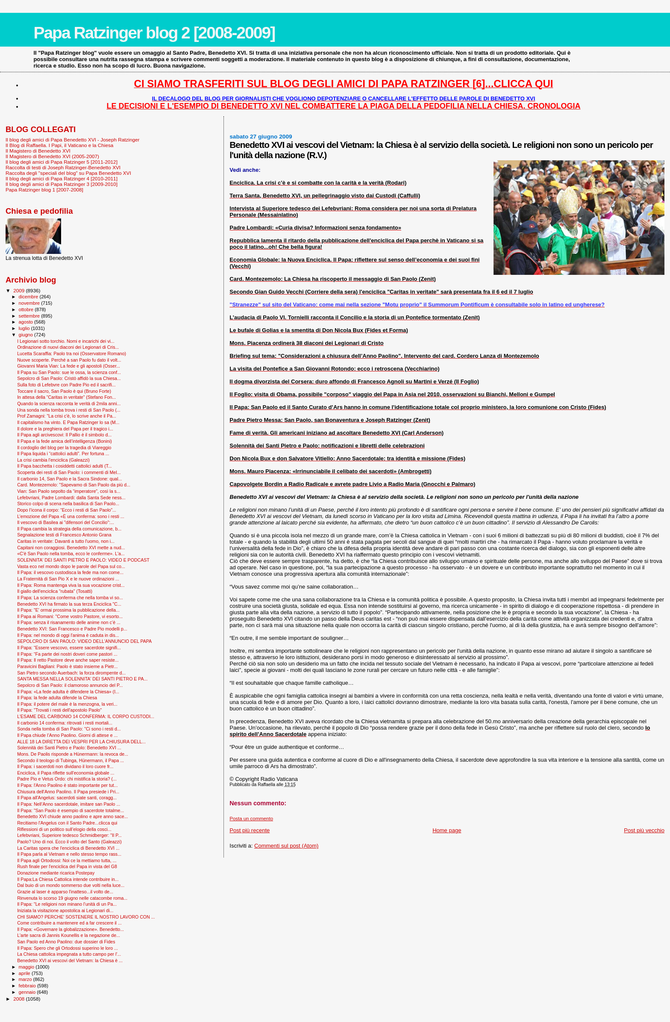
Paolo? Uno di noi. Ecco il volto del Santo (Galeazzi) (69, 841)
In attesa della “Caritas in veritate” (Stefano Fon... (66, 397)
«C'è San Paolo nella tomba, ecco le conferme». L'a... (71, 553)
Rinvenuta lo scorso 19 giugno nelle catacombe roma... (72, 898)
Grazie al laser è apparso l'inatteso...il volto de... (65, 891)
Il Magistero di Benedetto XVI (38, 150)
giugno (27, 334)
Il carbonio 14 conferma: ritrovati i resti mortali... (64, 722)
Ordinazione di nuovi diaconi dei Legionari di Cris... (68, 347)
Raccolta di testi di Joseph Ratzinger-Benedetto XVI (63, 167)
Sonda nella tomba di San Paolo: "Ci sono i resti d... (69, 728)
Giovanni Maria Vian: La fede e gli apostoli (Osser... (68, 365)
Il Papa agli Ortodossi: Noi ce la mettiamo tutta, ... (66, 860)
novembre (30, 303)
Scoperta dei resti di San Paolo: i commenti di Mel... (68, 472)
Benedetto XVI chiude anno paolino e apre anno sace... (72, 816)
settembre (30, 315)
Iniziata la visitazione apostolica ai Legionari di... (65, 910)
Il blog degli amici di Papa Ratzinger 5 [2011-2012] (62, 162)
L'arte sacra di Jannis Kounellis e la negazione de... (68, 935)
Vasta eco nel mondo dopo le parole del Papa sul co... (71, 566)
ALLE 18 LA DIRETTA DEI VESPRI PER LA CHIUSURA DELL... (81, 741)
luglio (25, 328)
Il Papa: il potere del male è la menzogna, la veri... (67, 704)
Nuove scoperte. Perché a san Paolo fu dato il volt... (69, 359)
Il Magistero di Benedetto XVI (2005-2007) (52, 156)
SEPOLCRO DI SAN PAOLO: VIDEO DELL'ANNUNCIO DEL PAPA (84, 641)
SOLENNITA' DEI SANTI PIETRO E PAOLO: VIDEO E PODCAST (83, 560)
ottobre (27, 309)
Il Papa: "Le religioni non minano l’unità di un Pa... (67, 904)
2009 (19, 290)
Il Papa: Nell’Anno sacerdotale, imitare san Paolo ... (68, 804)
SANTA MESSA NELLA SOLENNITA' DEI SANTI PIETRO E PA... (82, 678)
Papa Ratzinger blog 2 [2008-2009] (154, 33)
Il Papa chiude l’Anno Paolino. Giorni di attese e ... (67, 735)
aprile (25, 973)
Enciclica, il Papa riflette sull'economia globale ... (65, 772)
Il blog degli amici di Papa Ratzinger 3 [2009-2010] (62, 184)
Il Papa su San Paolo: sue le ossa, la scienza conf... (69, 372)
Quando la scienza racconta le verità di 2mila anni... (68, 403)
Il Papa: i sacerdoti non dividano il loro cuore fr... (65, 766)
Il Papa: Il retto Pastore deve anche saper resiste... (68, 660)
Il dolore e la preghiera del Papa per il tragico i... (65, 428)
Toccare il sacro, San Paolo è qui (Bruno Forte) (64, 391)
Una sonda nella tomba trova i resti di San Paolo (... (68, 409)
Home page (446, 830)
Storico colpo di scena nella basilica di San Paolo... (68, 503)
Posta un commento (251, 818)
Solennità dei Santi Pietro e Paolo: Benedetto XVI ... (69, 747)
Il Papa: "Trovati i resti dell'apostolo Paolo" (59, 710)
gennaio (28, 992)
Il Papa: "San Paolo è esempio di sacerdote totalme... (70, 810)
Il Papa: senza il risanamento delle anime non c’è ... (68, 622)
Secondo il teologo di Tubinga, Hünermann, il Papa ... (70, 760)
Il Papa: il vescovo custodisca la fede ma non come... (70, 572)
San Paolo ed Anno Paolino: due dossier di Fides (66, 941)
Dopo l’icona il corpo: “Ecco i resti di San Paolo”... (66, 509)
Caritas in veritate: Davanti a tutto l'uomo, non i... (66, 541)
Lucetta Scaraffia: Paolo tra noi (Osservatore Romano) (71, 353)
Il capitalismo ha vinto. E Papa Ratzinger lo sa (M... (68, 422)
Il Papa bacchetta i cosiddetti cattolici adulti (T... (64, 465)
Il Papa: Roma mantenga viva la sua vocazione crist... (71, 585)
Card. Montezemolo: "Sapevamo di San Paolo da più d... (73, 484)
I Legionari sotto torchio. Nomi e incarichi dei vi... (66, 341)
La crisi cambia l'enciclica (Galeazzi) (53, 459)
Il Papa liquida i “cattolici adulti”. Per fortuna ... (63, 453)
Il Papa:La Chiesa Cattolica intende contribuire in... (68, 879)
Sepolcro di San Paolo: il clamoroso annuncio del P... (70, 685)
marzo (26, 979)
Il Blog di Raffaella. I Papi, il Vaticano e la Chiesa (59, 145)
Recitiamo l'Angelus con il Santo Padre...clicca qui (67, 822)
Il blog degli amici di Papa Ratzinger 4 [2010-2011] (62, 178)
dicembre (29, 296)
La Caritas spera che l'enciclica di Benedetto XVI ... (68, 848)
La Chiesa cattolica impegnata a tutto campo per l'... (69, 954)
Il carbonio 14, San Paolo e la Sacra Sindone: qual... (69, 478)
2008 (19, 998)
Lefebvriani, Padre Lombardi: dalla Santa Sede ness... (71, 497)
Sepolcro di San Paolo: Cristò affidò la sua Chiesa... (69, 378)
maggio (27, 966)
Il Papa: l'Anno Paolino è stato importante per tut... (67, 785)
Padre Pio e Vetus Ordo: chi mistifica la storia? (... (67, 778)
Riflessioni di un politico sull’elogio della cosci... (64, 829)
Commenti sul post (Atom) (286, 845)
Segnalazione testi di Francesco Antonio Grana (64, 534)
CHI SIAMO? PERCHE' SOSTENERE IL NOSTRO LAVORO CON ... (86, 916)
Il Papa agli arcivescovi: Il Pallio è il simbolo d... (64, 434)
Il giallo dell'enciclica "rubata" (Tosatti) (54, 591)
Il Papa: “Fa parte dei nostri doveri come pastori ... (67, 654)
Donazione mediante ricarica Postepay (55, 872)
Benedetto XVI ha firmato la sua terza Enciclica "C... (69, 604)
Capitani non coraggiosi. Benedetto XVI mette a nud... (71, 547)
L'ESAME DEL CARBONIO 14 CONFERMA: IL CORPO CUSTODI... (85, 716)
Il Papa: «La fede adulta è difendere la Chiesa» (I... (68, 691)
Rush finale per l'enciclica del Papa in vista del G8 (67, 866)
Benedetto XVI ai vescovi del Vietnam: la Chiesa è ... (70, 960)
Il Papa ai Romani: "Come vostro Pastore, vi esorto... (70, 616)
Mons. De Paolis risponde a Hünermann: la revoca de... (72, 754)
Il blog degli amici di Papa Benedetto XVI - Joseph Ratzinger (72, 139)
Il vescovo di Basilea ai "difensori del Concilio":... (65, 522)
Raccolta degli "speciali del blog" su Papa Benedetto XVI (68, 173)
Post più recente (249, 830)
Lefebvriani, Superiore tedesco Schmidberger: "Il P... (69, 835)
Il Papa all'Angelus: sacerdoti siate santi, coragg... (67, 797)
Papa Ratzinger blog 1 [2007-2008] (44, 189)
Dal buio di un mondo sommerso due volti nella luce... (70, 885)
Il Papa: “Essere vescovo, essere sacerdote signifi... (69, 647)
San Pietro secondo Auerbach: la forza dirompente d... (71, 672)
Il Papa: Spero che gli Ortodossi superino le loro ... (67, 948)
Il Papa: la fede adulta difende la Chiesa (57, 697)
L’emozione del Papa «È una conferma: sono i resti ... (70, 516)
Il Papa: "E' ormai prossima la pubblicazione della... (68, 610)
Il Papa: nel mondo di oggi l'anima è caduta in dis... (68, 635)
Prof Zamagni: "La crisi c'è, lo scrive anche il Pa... (66, 415)
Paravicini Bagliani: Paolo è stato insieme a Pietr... (67, 666)
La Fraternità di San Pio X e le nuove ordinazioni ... (68, 578)
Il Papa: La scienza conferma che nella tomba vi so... (70, 597)
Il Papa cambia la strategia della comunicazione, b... (69, 528)
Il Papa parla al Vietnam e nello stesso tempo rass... (69, 854)
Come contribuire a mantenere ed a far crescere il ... (69, 922)
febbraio (28, 985)
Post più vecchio (644, 830)
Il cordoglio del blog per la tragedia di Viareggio (64, 447)
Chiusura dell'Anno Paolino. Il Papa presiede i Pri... (68, 791)
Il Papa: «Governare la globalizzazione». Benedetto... (70, 929)
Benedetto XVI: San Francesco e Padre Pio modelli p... (72, 628)
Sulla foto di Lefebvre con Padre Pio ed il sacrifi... (66, 384)
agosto (27, 321)
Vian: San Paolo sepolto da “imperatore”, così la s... (68, 491)
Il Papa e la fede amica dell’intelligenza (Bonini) (64, 441)
